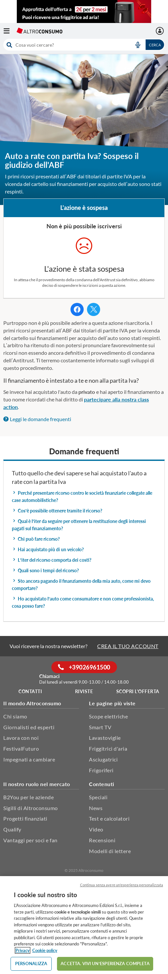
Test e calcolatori (109, 818)
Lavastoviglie (105, 738)
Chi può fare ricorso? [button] (36, 539)
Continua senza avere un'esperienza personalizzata (121, 885)
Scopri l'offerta (137, 691)
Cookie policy (44, 950)
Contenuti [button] (101, 784)
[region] (84, 925)
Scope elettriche (108, 716)
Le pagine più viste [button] (112, 703)
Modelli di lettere (110, 851)
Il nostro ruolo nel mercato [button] (36, 784)
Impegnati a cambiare (29, 759)
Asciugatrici (103, 759)
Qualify (12, 829)
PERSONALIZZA (31, 963)
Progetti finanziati (25, 818)
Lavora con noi (21, 738)
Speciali (98, 797)
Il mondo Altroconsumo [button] (32, 703)
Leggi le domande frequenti (37, 419)
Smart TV (100, 727)
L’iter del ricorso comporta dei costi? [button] (51, 560)
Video (96, 829)
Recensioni (102, 840)
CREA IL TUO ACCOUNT (127, 646)
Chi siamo (15, 716)
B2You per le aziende (28, 797)
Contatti (30, 691)
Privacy (22, 950)
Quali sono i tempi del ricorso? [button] (45, 570)
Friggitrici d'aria (108, 748)
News (95, 808)
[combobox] (84, 45)
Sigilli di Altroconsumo (30, 808)
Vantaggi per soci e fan (30, 840)
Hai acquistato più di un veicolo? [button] (48, 549)
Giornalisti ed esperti (28, 727)
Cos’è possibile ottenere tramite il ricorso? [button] (57, 510)
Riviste (84, 691)
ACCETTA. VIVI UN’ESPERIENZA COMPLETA (105, 963)
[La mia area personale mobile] (160, 30)
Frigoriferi (101, 770)
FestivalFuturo (21, 748)
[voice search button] (138, 44)
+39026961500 (84, 667)
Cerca (155, 45)
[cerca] (65, 44)
